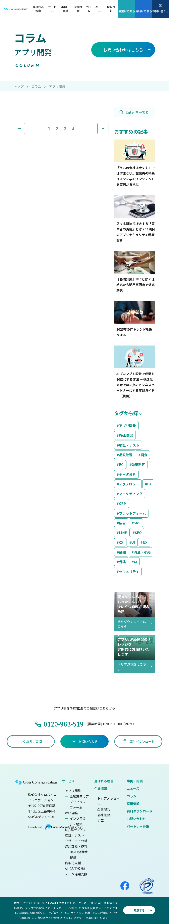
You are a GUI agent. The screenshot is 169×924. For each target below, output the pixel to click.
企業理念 (103, 809)
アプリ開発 (127, 425)
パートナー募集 (138, 826)
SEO (138, 532)
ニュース (133, 788)
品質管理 (126, 454)
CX (121, 542)
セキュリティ (129, 571)
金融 (122, 552)
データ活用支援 (76, 874)
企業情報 (100, 788)
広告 (122, 522)
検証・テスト (129, 445)
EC (121, 464)
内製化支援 (73, 862)
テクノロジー (129, 483)
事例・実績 (135, 781)
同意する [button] (139, 910)
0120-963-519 (64, 723)
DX (149, 483)
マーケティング (130, 493)
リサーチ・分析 (76, 840)
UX (145, 542)
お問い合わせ (136, 818)
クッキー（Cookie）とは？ (90, 918)
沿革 (100, 820)
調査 (144, 454)
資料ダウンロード (139, 811)
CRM (123, 503)
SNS (137, 522)
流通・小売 (142, 552)
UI (133, 542)
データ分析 (127, 474)
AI (135, 561)
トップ (19, 86)
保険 (122, 561)
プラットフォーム (132, 513)
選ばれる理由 (103, 781)
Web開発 (126, 435)
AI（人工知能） (76, 868)
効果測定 (138, 464)
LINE (123, 532)
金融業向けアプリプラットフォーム (79, 802)
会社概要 (103, 814)
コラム (36, 86)
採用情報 (133, 803)
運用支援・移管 (76, 846)
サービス (68, 781)
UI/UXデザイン (75, 829)
